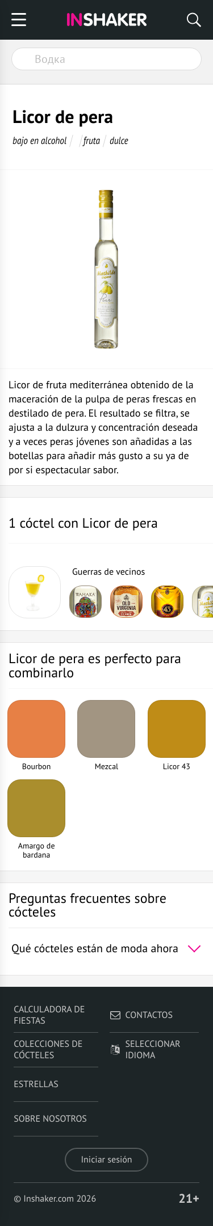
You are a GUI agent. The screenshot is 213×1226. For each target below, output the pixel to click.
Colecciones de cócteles (48, 1049)
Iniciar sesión (106, 1159)
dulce (119, 140)
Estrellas (36, 1084)
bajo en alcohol (39, 140)
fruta (91, 140)
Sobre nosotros (50, 1119)
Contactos (141, 1015)
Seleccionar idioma (145, 1049)
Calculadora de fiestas (49, 1015)
